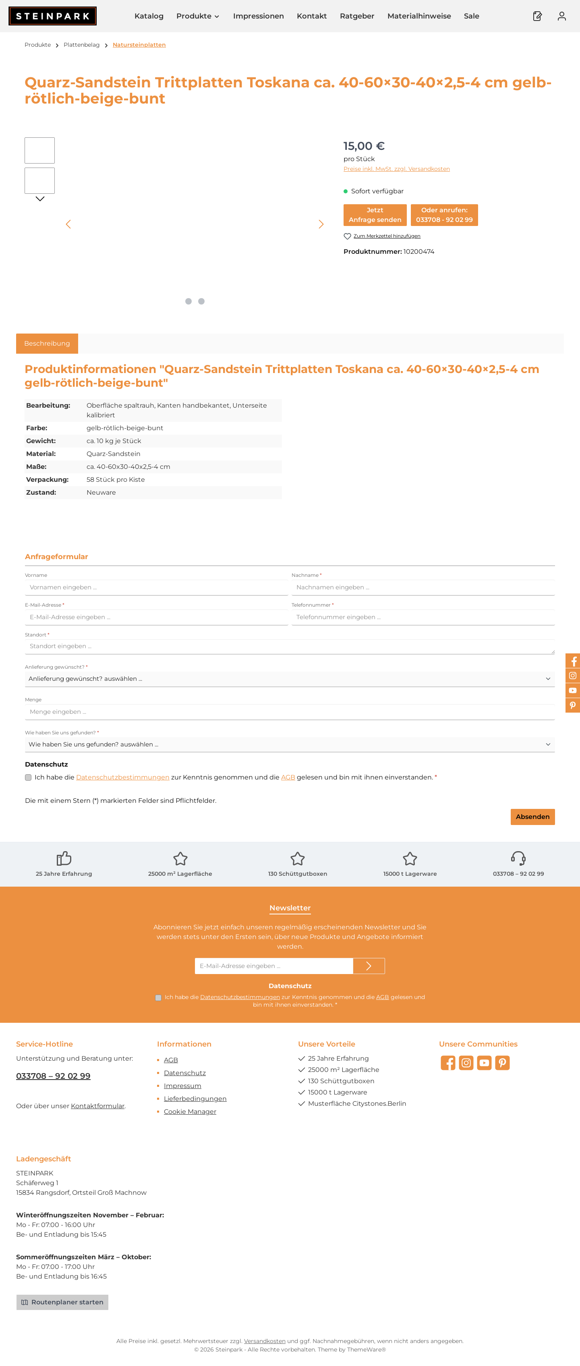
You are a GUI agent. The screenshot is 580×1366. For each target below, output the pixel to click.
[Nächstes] (321, 224)
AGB (288, 777)
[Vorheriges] (69, 224)
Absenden (533, 817)
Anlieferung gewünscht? (56, 667)
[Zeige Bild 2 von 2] (201, 301)
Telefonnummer (313, 605)
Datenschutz (185, 1073)
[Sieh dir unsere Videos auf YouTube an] (484, 1063)
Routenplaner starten (62, 1302)
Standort (37, 635)
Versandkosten (265, 1341)
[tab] (47, 344)
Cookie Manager (190, 1111)
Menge (33, 699)
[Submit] (369, 966)
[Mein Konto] (562, 16)
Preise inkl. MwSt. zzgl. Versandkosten (397, 168)
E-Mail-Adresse (44, 605)
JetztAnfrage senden (375, 215)
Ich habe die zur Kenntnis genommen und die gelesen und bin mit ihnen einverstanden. (236, 777)
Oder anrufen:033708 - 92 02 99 (444, 215)
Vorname (36, 575)
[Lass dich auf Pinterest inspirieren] (502, 1063)
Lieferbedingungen (195, 1099)
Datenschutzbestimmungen (123, 777)
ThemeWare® (366, 1349)
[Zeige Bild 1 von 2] (188, 301)
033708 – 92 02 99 (518, 873)
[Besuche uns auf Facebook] (448, 1063)
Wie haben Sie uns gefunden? (62, 733)
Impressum (182, 1086)
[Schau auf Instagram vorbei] (466, 1063)
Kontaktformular (97, 1106)
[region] (176, 224)
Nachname (307, 575)
